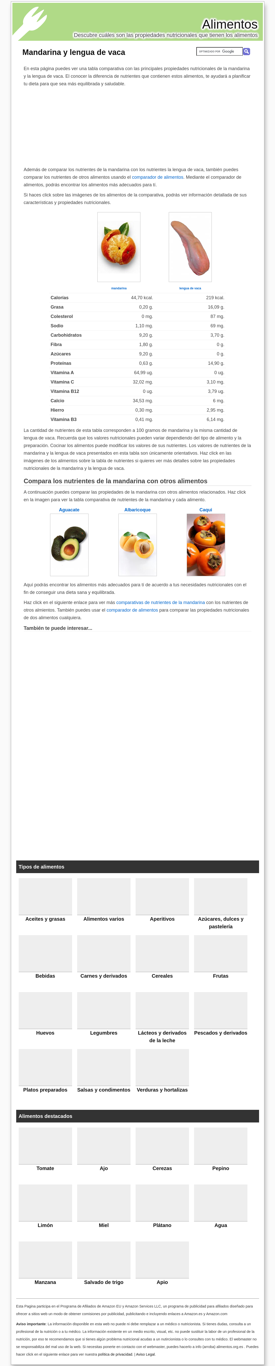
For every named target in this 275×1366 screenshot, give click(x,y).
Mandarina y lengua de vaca (74, 52)
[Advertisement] (137, 125)
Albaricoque (137, 509)
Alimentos (230, 24)
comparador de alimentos (157, 177)
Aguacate (69, 509)
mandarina (119, 288)
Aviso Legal (145, 1354)
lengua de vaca (190, 288)
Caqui (205, 509)
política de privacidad (115, 1354)
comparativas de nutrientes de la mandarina (160, 602)
